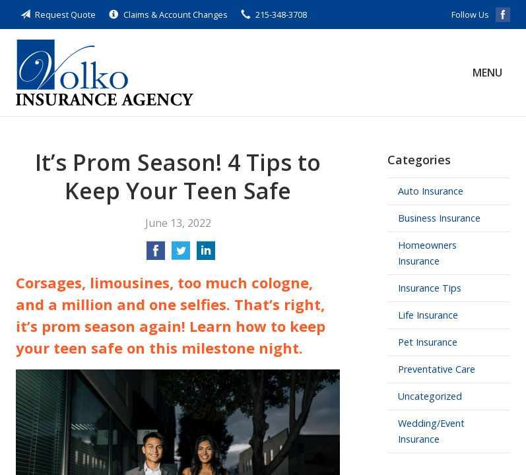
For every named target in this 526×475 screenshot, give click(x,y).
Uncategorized (430, 396)
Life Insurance (428, 315)
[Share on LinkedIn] (206, 254)
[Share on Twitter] (181, 254)
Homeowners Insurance (427, 253)
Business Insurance (439, 218)
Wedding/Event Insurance (431, 431)
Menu (487, 72)
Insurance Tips (429, 288)
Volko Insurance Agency (104, 73)
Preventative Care (436, 369)
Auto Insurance (430, 191)
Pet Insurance (427, 342)
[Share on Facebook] (156, 254)
